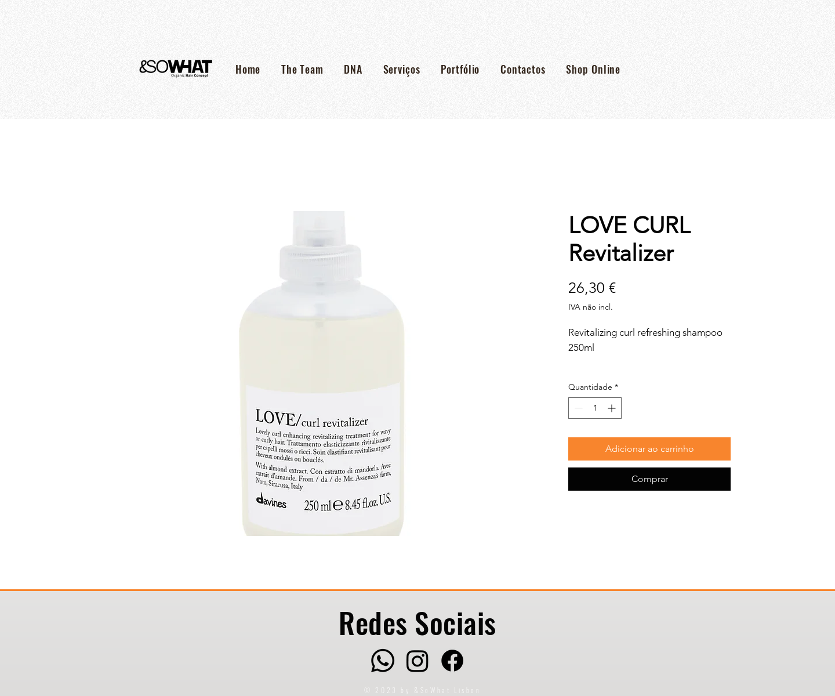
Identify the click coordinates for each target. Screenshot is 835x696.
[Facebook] (452, 660)
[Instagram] (417, 660)
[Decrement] (577, 408)
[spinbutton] (594, 408)
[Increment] (612, 408)
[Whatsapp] (382, 660)
